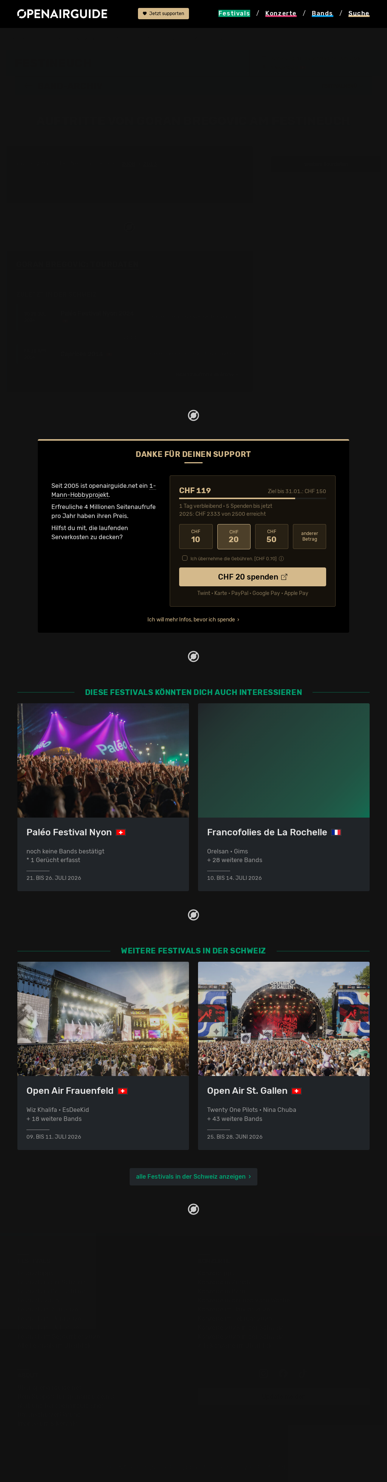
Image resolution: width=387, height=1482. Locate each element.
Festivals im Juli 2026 (48, 1326)
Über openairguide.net (49, 1386)
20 (234, 536)
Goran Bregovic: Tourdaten (77, 264)
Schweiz (85, 38)
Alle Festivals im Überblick (54, 1344)
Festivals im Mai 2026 (48, 1308)
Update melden (284, 1395)
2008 (128, 163)
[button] (342, 86)
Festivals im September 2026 (58, 1335)
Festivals (54, 38)
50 (271, 536)
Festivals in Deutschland (52, 1290)
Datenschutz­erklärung (49, 1413)
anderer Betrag (309, 535)
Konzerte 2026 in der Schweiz (240, 1335)
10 (196, 536)
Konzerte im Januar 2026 (234, 1308)
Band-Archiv (158, 38)
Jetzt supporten (163, 14)
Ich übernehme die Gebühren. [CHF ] (233, 558)
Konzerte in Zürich (224, 1281)
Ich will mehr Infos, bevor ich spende (191, 619)
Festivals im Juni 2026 (49, 1317)
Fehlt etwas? (230, 264)
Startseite (19, 38)
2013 (150, 163)
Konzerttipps (216, 1272)
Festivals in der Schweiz (51, 1281)
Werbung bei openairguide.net (60, 1404)
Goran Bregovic (203, 38)
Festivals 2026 (38, 1299)
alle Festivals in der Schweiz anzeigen (191, 1175)
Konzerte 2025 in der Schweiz (240, 1326)
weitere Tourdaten (326, 164)
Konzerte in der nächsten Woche (244, 1299)
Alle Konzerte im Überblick (235, 1344)
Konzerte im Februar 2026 (235, 1317)
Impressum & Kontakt (47, 1423)
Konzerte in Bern (221, 1290)
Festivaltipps (35, 1272)
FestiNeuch (118, 38)
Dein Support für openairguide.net (66, 1395)
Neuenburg (286, 67)
